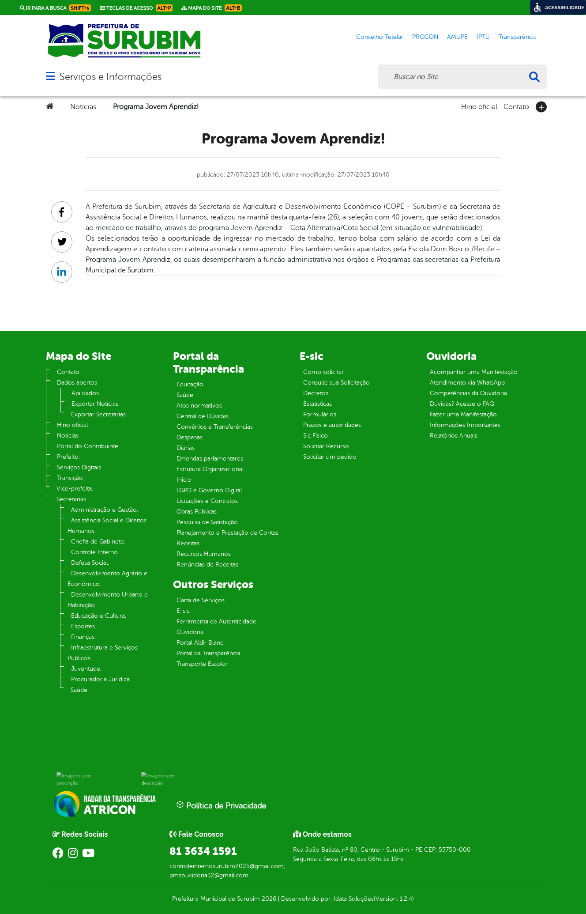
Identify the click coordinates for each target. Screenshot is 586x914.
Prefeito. (68, 456)
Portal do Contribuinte (87, 446)
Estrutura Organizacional (210, 469)
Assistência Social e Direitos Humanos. (107, 525)
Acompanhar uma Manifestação (474, 372)
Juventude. (86, 668)
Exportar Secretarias (98, 414)
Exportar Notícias (94, 403)
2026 (268, 898)
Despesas (190, 437)
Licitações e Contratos (207, 501)
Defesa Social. (90, 562)
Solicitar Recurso (326, 446)
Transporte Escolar (202, 664)
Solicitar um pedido (330, 456)
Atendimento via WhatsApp (467, 382)
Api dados (85, 393)
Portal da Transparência (208, 653)
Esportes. (83, 626)
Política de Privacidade (221, 805)
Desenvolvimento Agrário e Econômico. (107, 578)
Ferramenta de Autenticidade (216, 621)
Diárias (186, 448)
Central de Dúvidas (203, 416)
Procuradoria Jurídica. (101, 679)
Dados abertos (77, 382)
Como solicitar (323, 372)
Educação (190, 384)
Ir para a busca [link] (55, 8)
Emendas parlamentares (210, 458)
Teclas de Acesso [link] (136, 8)
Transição (70, 478)
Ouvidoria (190, 632)
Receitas (188, 543)
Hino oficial (479, 106)
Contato (516, 106)
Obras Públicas (197, 511)
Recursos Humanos (204, 554)
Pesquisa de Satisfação (207, 522)
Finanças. (83, 637)
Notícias (83, 107)
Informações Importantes (465, 425)
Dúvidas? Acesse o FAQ (462, 403)
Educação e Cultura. (98, 615)
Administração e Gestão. (104, 509)
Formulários (319, 414)
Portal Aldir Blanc (200, 642)
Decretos (315, 393)
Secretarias (71, 499)
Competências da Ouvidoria (468, 393)
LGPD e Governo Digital (209, 490)
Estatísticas (317, 403)
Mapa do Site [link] (211, 8)
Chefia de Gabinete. (98, 541)
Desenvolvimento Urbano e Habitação (108, 599)
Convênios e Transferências (215, 426)
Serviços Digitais (79, 467)
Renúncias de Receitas (207, 564)
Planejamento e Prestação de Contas (227, 532)
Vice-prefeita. (74, 488)
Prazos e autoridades (332, 425)
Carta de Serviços (201, 600)
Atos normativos (199, 405)
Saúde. (80, 690)
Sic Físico (315, 435)
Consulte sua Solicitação (336, 382)
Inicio (184, 479)
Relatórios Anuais (453, 435)
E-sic (183, 611)
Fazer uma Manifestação (463, 414)
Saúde (185, 395)
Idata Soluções (354, 898)
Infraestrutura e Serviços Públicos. (103, 652)
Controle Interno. (95, 552)
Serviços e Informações (111, 76)
